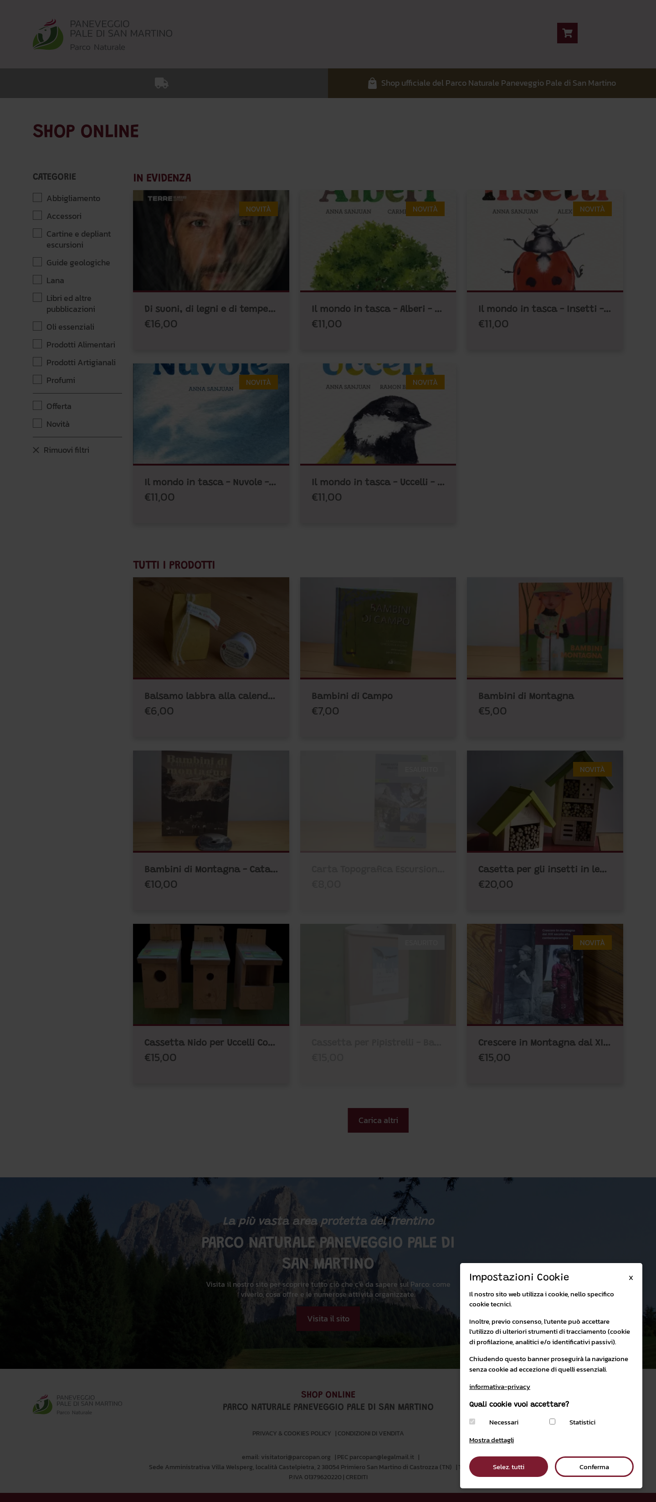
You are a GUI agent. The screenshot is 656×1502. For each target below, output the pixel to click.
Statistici (582, 1422)
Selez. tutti (508, 1466)
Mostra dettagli (491, 1440)
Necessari (503, 1422)
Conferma (594, 1466)
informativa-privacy (499, 1387)
